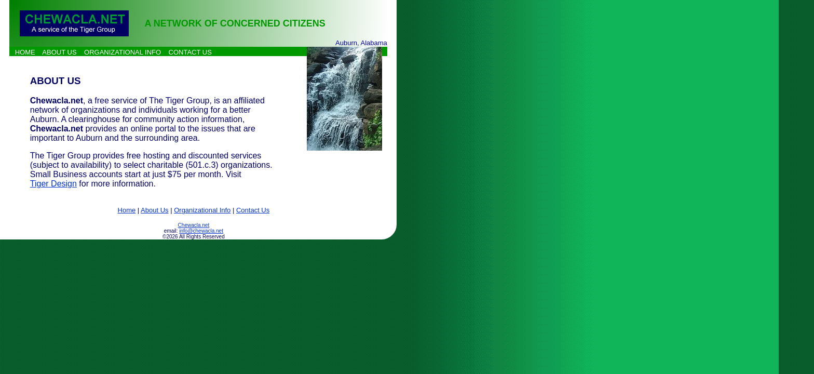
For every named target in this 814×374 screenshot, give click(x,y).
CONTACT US (190, 52)
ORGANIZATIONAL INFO (122, 52)
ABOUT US (59, 52)
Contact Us (252, 210)
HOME (25, 52)
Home (127, 210)
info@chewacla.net (201, 231)
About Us (154, 210)
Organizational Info (202, 210)
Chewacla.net (194, 225)
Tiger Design (53, 183)
